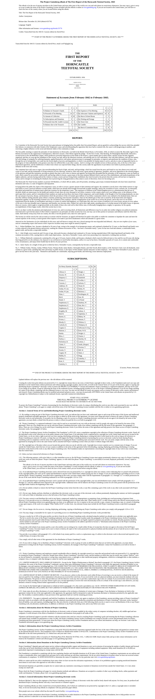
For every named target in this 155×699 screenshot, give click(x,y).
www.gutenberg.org (89, 7)
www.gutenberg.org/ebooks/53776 (51, 28)
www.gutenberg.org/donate (106, 657)
